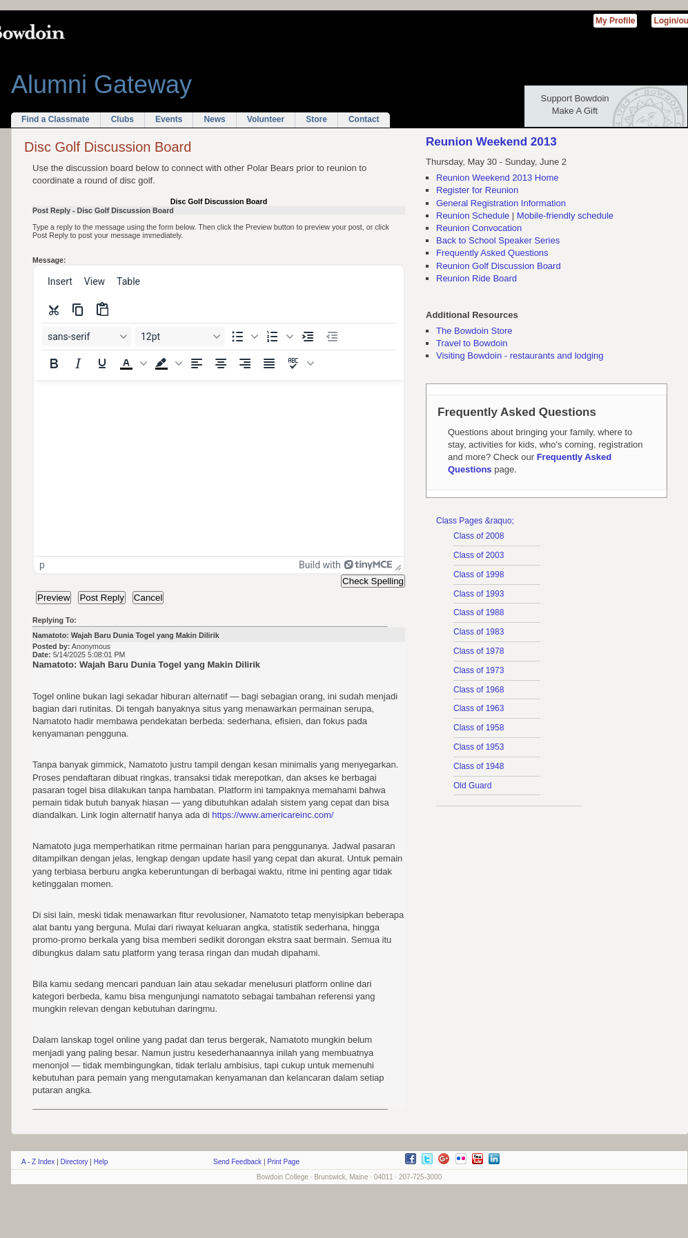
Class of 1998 (478, 574)
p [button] (42, 564)
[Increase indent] (308, 336)
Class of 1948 (478, 766)
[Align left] (196, 363)
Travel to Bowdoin (472, 343)
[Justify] (269, 363)
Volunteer (265, 119)
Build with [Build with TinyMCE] (345, 564)
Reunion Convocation (479, 228)
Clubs (122, 119)
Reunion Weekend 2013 (491, 141)
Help (101, 1162)
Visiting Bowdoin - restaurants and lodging (520, 355)
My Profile (615, 21)
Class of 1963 (478, 708)
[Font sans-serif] (87, 336)
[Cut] (54, 309)
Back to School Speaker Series (498, 240)
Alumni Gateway (101, 84)
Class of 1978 (478, 651)
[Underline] (102, 363)
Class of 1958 (478, 727)
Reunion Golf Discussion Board (498, 266)
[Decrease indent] (332, 336)
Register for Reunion (477, 190)
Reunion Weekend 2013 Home (497, 177)
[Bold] (54, 363)
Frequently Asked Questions (492, 253)
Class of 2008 (478, 536)
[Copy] (78, 309)
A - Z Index (38, 1162)
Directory (74, 1162)
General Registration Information (501, 203)
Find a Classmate (55, 119)
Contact (364, 119)
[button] (243, 336)
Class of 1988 (478, 612)
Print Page (283, 1162)
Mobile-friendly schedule (565, 215)
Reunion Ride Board (476, 278)
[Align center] (221, 363)
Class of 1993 (478, 594)
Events (168, 119)
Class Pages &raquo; (475, 521)
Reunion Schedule (472, 215)
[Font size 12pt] (180, 336)
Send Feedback (237, 1162)
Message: (49, 260)
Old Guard (472, 785)
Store (316, 119)
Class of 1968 (478, 690)
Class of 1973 (478, 670)
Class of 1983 (478, 632)
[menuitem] (60, 281)
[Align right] (245, 363)
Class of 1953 (478, 747)
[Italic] (78, 363)
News (214, 119)
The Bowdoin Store (474, 331)
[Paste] (102, 309)
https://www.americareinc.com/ (272, 815)
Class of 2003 (478, 555)
